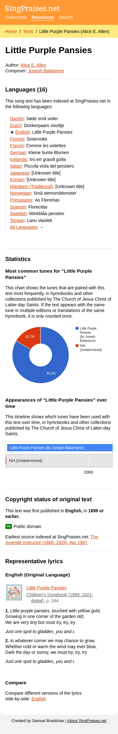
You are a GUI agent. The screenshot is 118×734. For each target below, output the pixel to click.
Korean (17, 179)
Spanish (18, 206)
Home (11, 31)
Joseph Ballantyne (46, 70)
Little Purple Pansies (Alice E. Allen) (74, 31)
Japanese (19, 172)
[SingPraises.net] (32, 9)
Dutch (16, 125)
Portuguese (21, 200)
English (22, 132)
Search (66, 17)
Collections (16, 17)
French (17, 145)
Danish (17, 118)
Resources (42, 17)
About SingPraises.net (87, 721)
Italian (16, 166)
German (18, 152)
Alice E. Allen (33, 65)
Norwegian (20, 193)
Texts (28, 31)
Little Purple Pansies (46, 587)
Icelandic (18, 159)
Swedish (18, 213)
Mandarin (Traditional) (31, 186)
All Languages (24, 227)
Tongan (17, 220)
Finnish (17, 139)
